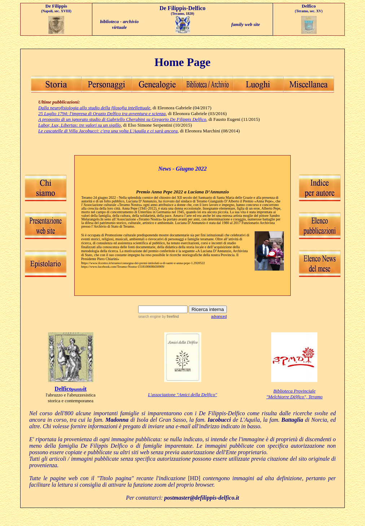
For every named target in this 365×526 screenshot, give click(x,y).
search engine (149, 317)
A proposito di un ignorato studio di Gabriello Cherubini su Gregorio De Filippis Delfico (122, 119)
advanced (219, 317)
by (170, 317)
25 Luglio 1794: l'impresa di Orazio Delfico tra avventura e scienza (102, 113)
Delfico (63, 389)
